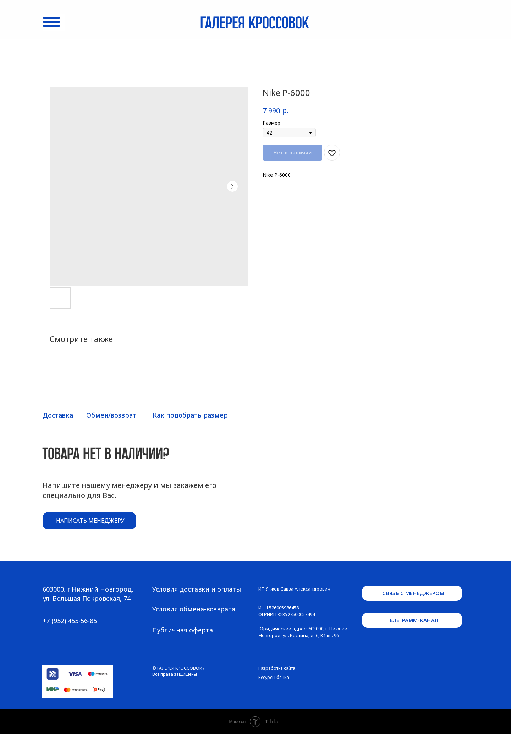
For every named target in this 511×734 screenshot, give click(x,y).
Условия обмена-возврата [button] (193, 609)
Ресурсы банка (273, 677)
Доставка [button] (58, 415)
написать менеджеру (90, 520)
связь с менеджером (413, 593)
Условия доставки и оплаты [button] (196, 589)
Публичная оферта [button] (182, 630)
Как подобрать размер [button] (190, 415)
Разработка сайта (276, 668)
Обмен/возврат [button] (111, 415)
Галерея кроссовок (254, 24)
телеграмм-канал (412, 620)
